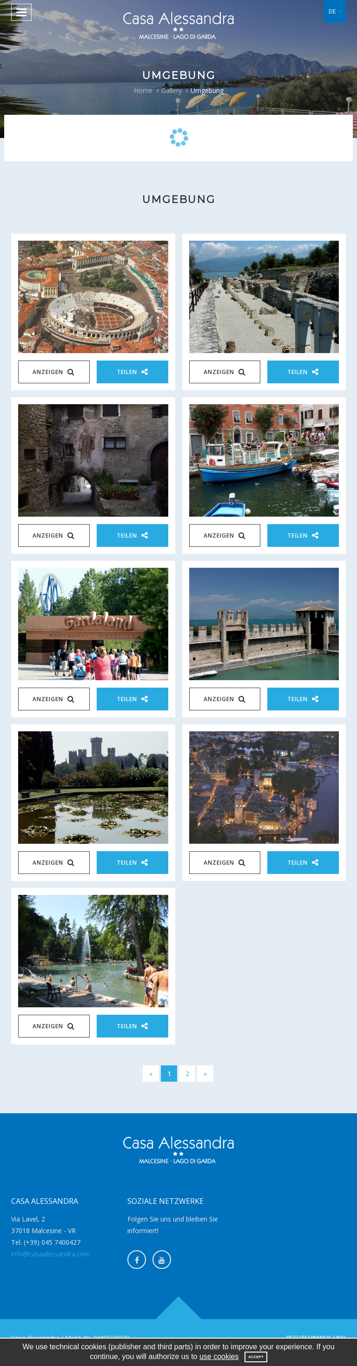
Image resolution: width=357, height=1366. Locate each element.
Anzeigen (54, 372)
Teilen (132, 372)
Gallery (171, 90)
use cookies (219, 1356)
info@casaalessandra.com (50, 1253)
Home (143, 90)
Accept (256, 1357)
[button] (335, 11)
